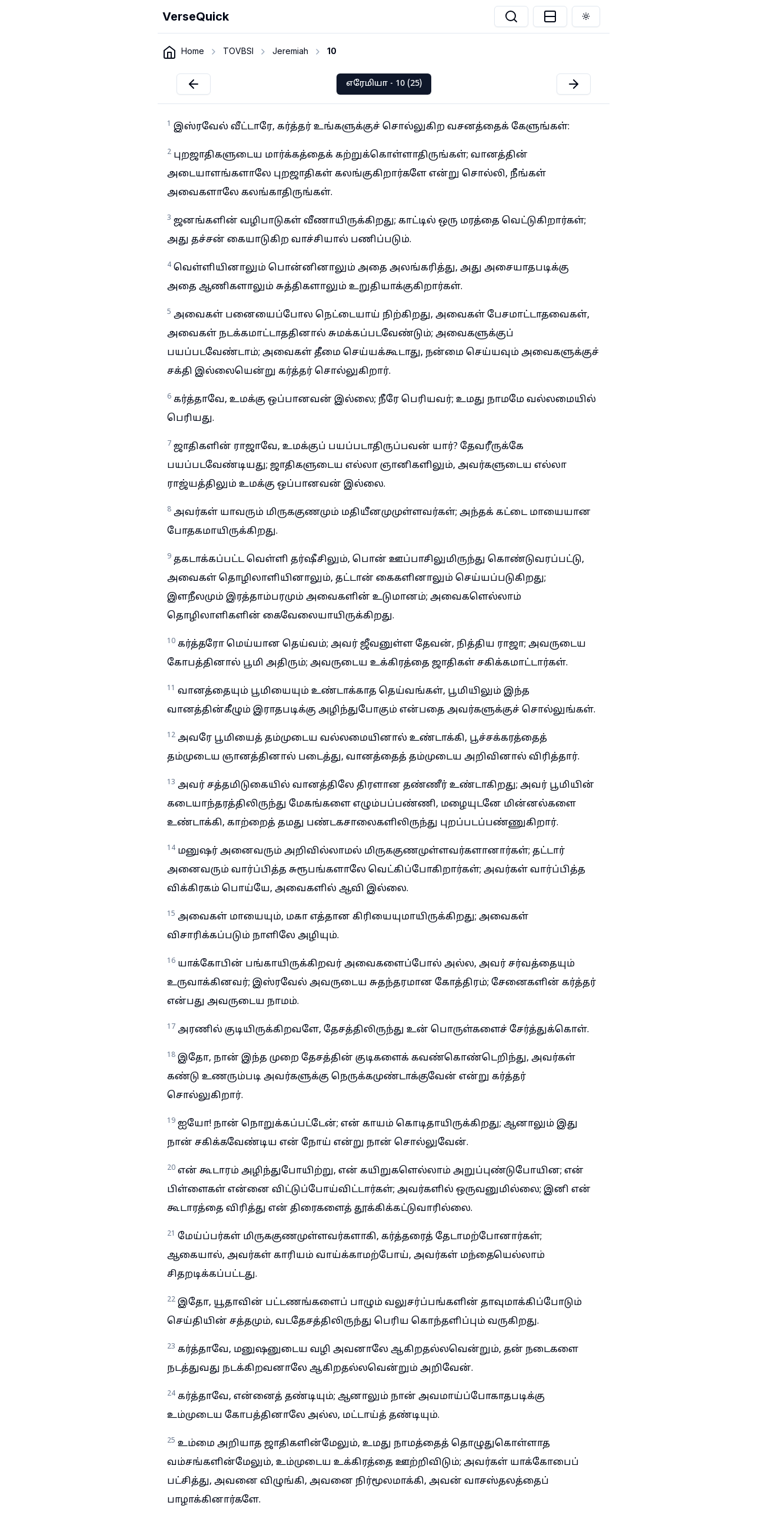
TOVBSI (238, 51)
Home (192, 51)
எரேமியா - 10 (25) (384, 84)
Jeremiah (290, 51)
